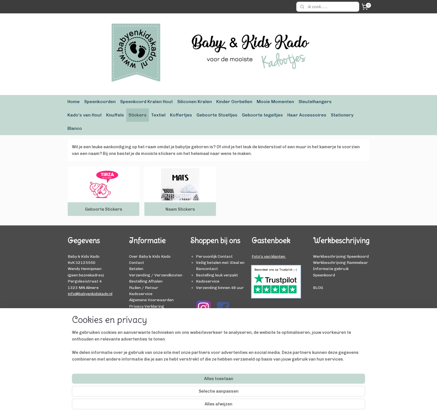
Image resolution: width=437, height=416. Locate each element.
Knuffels (115, 115)
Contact (136, 262)
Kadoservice (140, 293)
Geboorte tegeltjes (262, 115)
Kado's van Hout (84, 115)
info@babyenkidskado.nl (90, 293)
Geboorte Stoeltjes (216, 115)
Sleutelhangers (315, 101)
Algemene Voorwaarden (151, 300)
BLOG (318, 287)
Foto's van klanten (269, 256)
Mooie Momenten (275, 101)
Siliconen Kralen (194, 101)
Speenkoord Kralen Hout (146, 101)
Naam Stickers (180, 209)
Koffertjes (181, 115)
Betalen (136, 268)
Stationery (342, 115)
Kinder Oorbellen (234, 101)
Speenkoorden (100, 101)
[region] (181, 392)
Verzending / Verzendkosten (155, 275)
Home (73, 101)
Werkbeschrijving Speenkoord (341, 256)
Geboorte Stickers (103, 209)
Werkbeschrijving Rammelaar (340, 262)
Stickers (137, 115)
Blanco (74, 128)
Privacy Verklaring (146, 306)
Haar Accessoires (306, 115)
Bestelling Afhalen (145, 281)
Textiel (158, 115)
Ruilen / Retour (143, 287)
